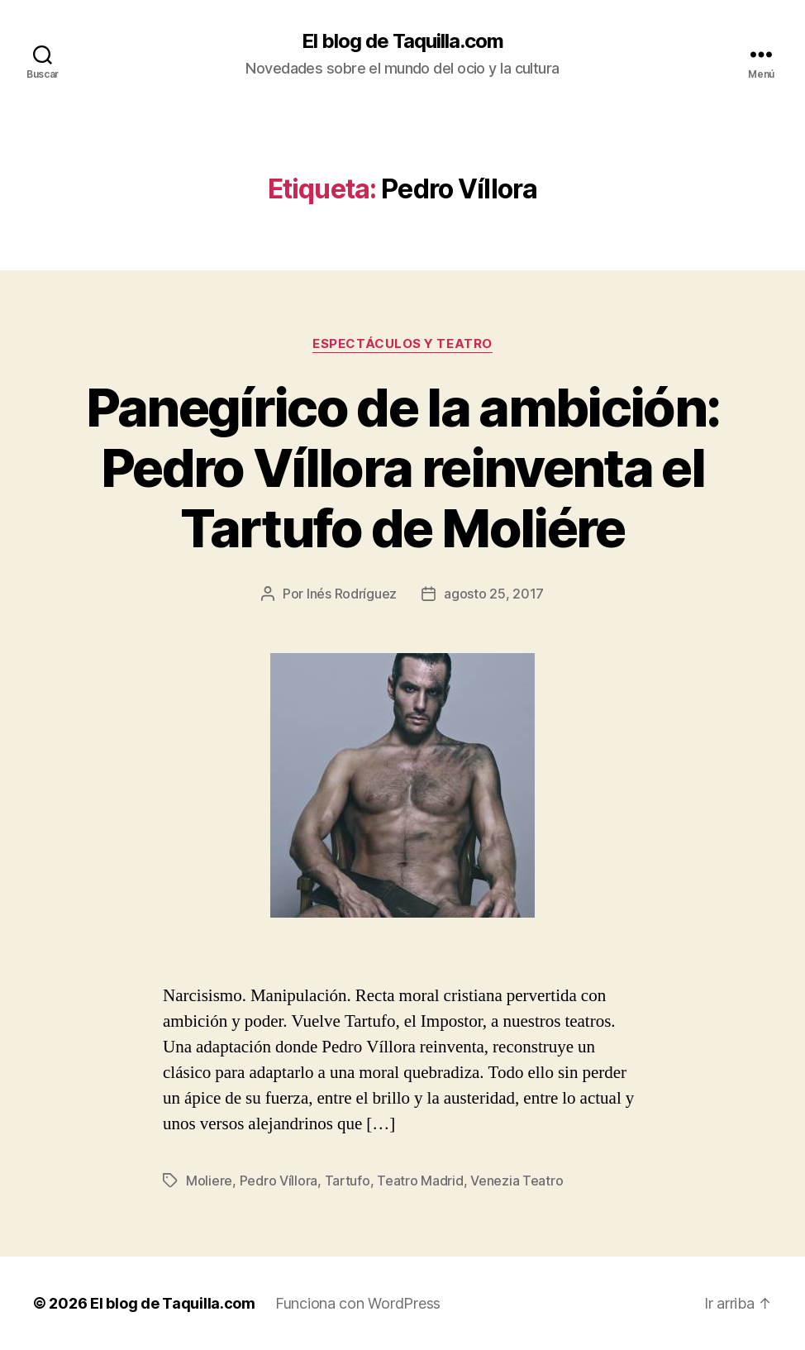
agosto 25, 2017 (494, 593)
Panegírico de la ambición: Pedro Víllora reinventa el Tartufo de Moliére (403, 467)
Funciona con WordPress (358, 1303)
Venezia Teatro (516, 1180)
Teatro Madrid (420, 1180)
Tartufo (347, 1180)
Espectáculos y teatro (402, 343)
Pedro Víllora (279, 1180)
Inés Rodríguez (352, 593)
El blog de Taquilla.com (402, 41)
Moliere (209, 1180)
